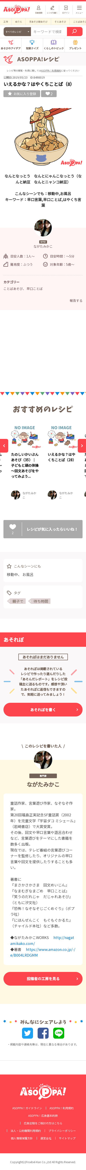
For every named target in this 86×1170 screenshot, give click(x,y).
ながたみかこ (43, 784)
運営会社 (45, 1138)
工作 (5, 21)
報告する (76, 300)
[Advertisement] (43, 352)
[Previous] (4, 446)
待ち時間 (40, 601)
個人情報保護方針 (22, 1138)
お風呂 (27, 574)
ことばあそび (13, 288)
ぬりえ (18, 21)
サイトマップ (67, 1138)
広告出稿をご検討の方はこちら (43, 1123)
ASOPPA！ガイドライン (27, 1108)
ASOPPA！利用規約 (51, 70)
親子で (17, 601)
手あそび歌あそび (38, 21)
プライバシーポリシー (62, 1130)
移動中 (12, 574)
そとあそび (60, 21)
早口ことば (35, 288)
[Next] (82, 446)
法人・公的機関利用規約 (26, 1130)
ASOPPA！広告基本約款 (43, 1115)
